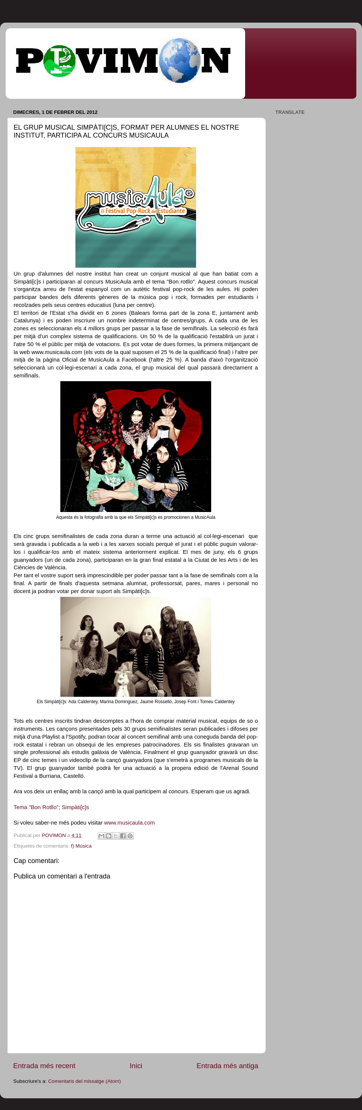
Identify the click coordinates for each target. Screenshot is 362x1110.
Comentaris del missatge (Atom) (84, 1081)
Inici (136, 1066)
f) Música (81, 846)
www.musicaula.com (129, 823)
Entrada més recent (44, 1066)
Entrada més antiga (227, 1066)
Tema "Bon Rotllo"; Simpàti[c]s (51, 807)
